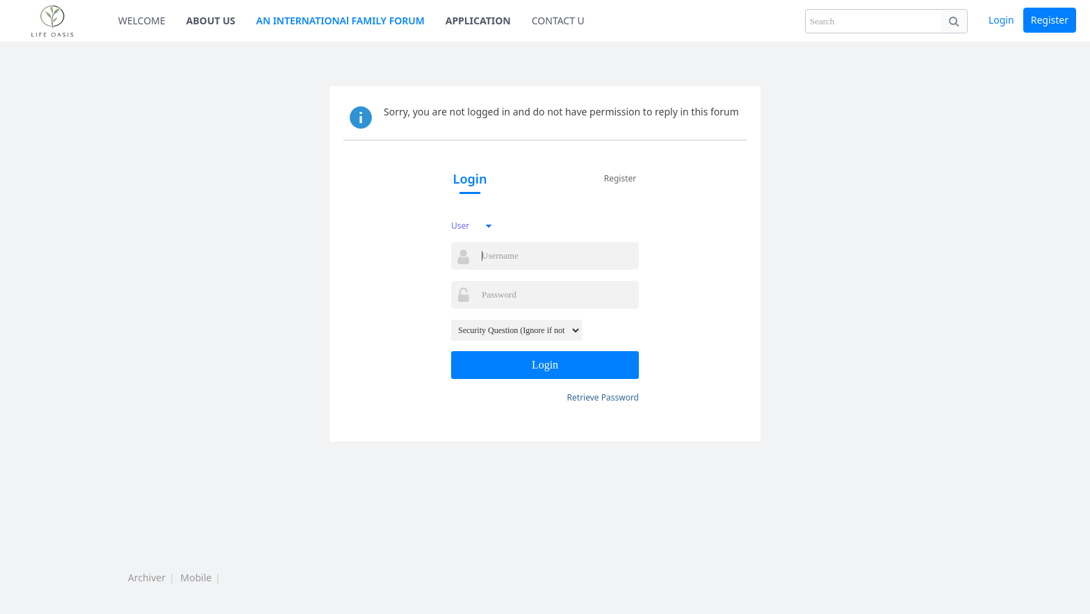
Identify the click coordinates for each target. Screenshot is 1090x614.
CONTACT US (561, 20)
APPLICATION (478, 20)
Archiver (146, 577)
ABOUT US (211, 20)
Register (1049, 19)
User (460, 226)
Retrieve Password (603, 397)
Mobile (196, 577)
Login (1001, 19)
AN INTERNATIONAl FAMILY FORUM (341, 20)
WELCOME (141, 20)
